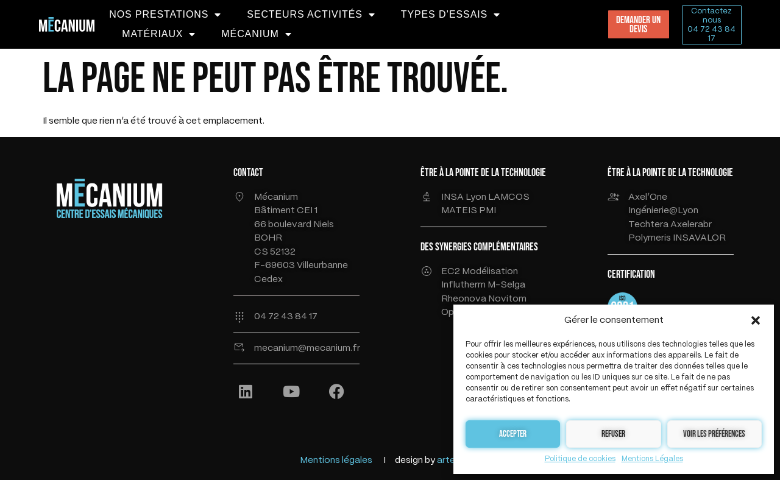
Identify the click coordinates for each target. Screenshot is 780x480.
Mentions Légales (652, 459)
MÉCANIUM (256, 34)
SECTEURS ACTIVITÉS (311, 14)
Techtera (649, 225)
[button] (756, 320)
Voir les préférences (714, 434)
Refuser (613, 434)
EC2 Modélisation (479, 271)
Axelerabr (691, 225)
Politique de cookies (580, 459)
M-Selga (506, 285)
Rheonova (464, 299)
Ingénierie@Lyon (663, 210)
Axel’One (647, 197)
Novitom (507, 299)
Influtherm (463, 285)
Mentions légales (336, 460)
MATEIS (460, 210)
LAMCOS (509, 197)
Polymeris (649, 238)
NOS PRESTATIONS (165, 14)
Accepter (512, 434)
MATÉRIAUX (159, 34)
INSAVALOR (699, 238)
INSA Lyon (464, 197)
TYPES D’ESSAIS (450, 14)
